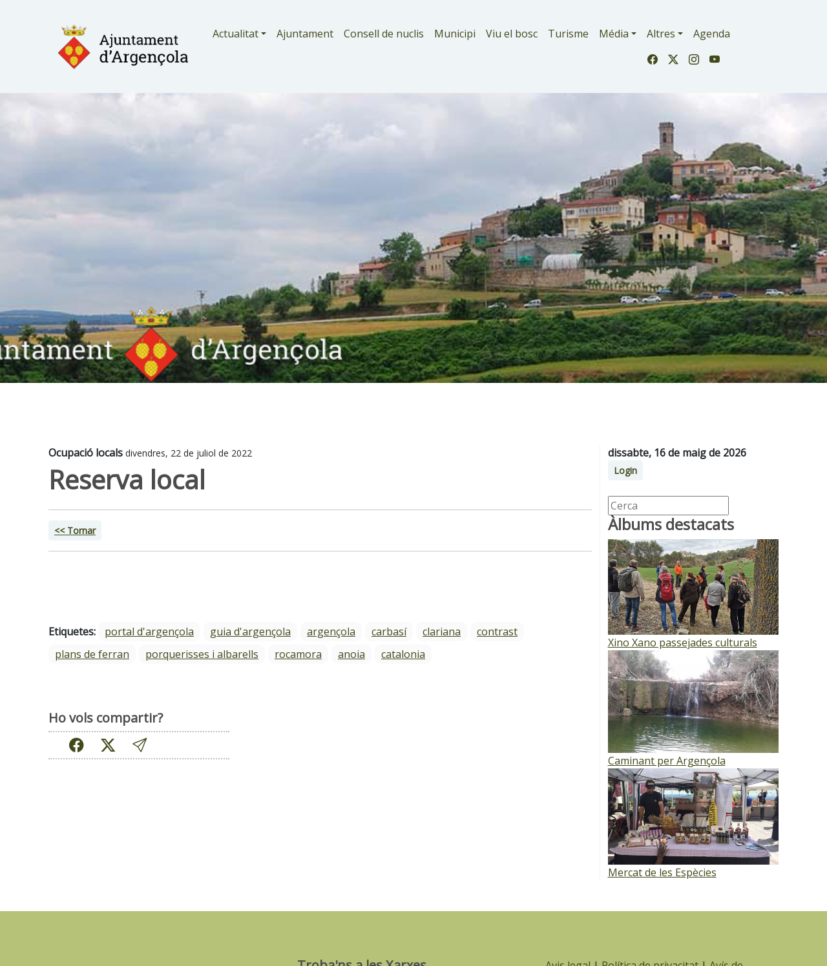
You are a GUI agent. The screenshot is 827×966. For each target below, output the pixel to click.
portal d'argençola (149, 631)
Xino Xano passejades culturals (682, 642)
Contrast (497, 631)
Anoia (351, 654)
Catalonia (403, 654)
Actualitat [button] (235, 33)
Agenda (711, 33)
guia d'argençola (250, 631)
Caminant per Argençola (667, 761)
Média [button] (614, 33)
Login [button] (625, 470)
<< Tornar (75, 530)
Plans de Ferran (92, 654)
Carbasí (389, 631)
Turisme (568, 33)
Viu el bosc (512, 33)
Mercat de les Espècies (662, 872)
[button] (139, 745)
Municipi (455, 33)
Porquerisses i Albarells (201, 654)
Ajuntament (305, 33)
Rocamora (298, 654)
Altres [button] (661, 33)
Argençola (331, 631)
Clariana (442, 631)
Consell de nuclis (384, 33)
